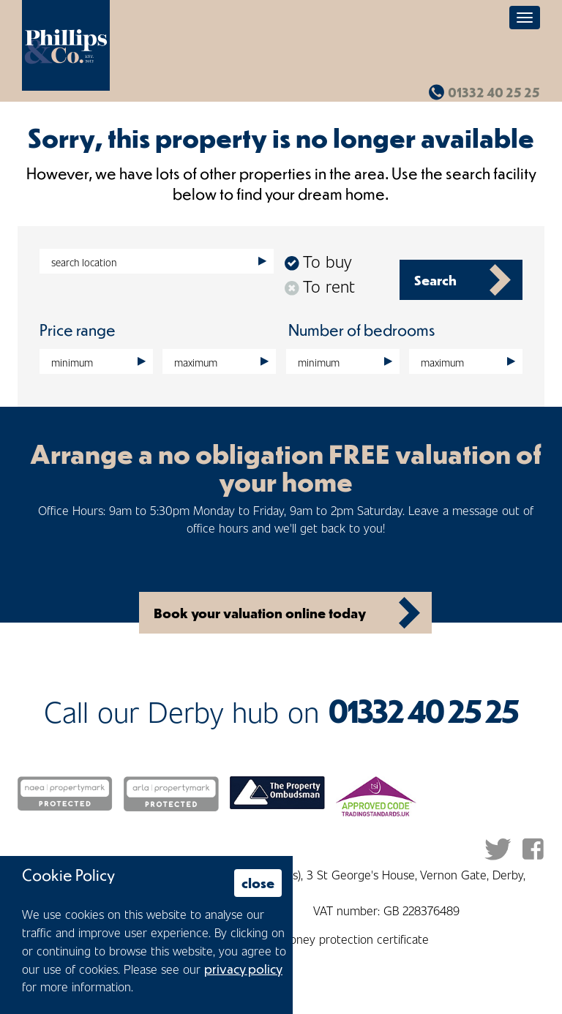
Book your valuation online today (260, 612)
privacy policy (243, 969)
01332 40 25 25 (494, 92)
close (257, 882)
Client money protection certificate (338, 939)
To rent (320, 285)
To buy (318, 260)
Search (435, 279)
